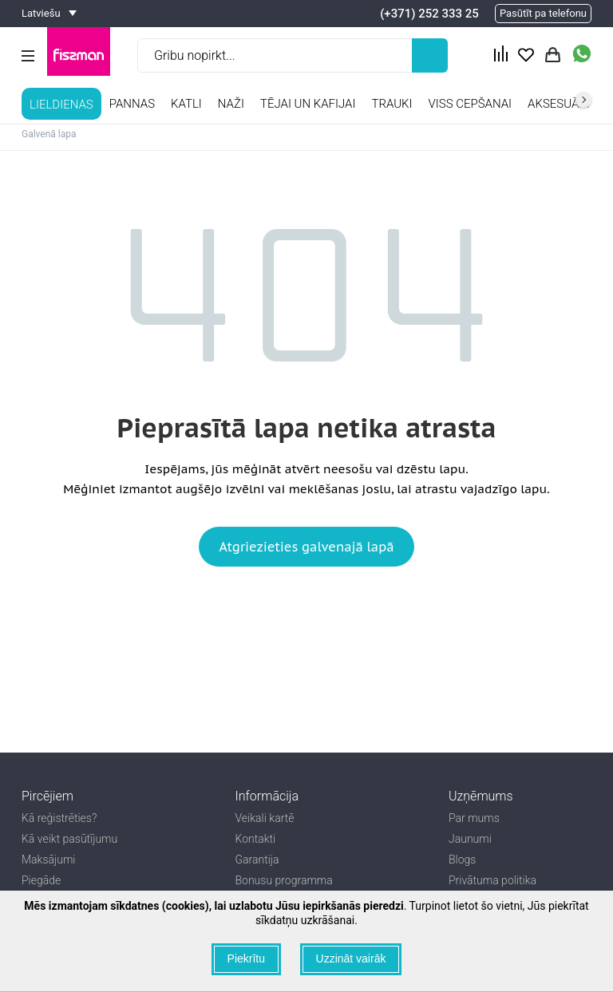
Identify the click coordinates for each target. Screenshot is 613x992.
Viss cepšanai (470, 104)
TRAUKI (391, 104)
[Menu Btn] (28, 55)
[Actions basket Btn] (552, 55)
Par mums (474, 818)
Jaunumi (470, 838)
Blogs (462, 859)
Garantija (257, 859)
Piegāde (41, 880)
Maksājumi (49, 859)
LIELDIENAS (61, 104)
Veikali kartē (265, 818)
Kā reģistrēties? (59, 818)
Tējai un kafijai (308, 104)
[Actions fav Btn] (526, 55)
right (583, 100)
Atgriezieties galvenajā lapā (306, 547)
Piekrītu (246, 958)
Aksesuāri (559, 104)
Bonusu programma (284, 880)
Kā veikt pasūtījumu (69, 838)
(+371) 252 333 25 (429, 13)
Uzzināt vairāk (351, 958)
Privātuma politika (492, 880)
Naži (231, 104)
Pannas (132, 104)
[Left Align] (430, 55)
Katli (186, 104)
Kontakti (255, 838)
